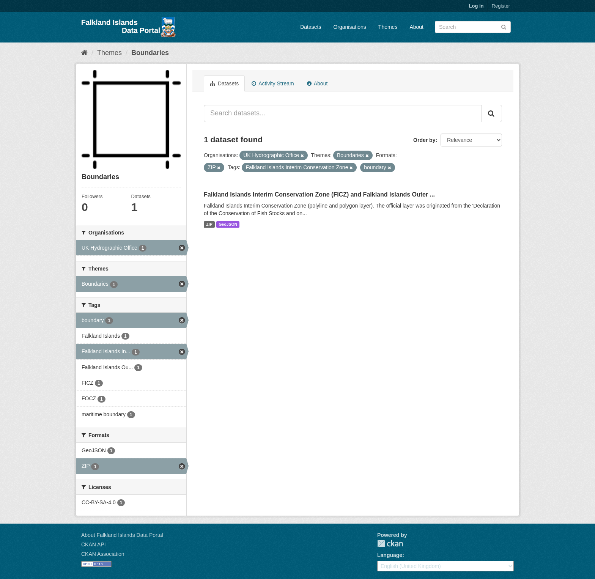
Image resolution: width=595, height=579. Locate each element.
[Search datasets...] (343, 113)
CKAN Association (102, 554)
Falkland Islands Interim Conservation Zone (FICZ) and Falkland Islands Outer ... (319, 194)
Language (389, 555)
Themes (388, 27)
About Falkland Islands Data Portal (122, 535)
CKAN (390, 544)
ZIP (209, 224)
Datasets (310, 27)
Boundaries (150, 53)
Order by (424, 140)
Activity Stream (273, 83)
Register (501, 6)
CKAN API (93, 544)
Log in (476, 6)
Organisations (349, 27)
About (416, 27)
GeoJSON (228, 224)
